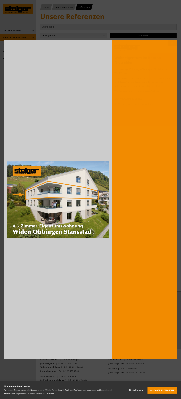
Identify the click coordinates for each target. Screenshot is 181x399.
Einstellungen (136, 390)
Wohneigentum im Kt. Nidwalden (135, 104)
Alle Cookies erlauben (162, 390)
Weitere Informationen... (46, 393)
